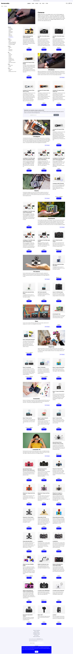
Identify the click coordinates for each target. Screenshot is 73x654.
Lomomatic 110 (11, 37)
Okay (36, 651)
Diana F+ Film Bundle (41, 367)
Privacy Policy (36, 631)
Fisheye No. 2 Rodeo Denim (57, 468)
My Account (36, 635)
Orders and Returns (36, 636)
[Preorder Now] (59, 480)
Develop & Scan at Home (12, 71)
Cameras (28, 3)
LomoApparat (11, 29)
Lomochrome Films (11, 60)
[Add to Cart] (29, 50)
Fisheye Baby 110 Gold (42, 517)
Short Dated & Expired (12, 62)
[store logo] (5, 3)
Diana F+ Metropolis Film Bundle (29, 339)
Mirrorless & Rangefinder (12, 42)
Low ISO (10, 61)
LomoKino (54, 614)
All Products (10, 50)
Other (47, 3)
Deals (43, 3)
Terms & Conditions (36, 630)
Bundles (10, 66)
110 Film (10, 56)
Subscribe (56, 114)
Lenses (33, 3)
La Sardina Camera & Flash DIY (58, 590)
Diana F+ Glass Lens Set (27, 418)
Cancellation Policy (36, 634)
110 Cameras (10, 32)
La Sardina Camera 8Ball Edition (44, 590)
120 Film (10, 55)
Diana (9, 33)
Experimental (11, 31)
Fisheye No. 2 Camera (28, 517)
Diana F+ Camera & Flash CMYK (58, 367)
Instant (36, 3)
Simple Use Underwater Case (43, 564)
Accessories (10, 49)
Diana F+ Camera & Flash (57, 418)
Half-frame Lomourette (42, 292)
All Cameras (10, 28)
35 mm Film (10, 54)
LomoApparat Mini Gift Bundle (58, 183)
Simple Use (51, 346)
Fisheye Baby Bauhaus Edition (58, 517)
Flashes (10, 70)
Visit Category (62, 77)
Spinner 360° (40, 614)
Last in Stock (11, 65)
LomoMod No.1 (40, 541)
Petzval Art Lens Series (12, 43)
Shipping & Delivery (36, 632)
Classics (10, 30)
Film (40, 3)
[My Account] (68, 3)
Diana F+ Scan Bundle (27, 367)
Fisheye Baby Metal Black (27, 541)
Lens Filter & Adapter (12, 44)
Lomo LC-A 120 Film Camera (58, 292)
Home (2, 6)
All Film (10, 53)
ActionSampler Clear (56, 314)
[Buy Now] (44, 504)
